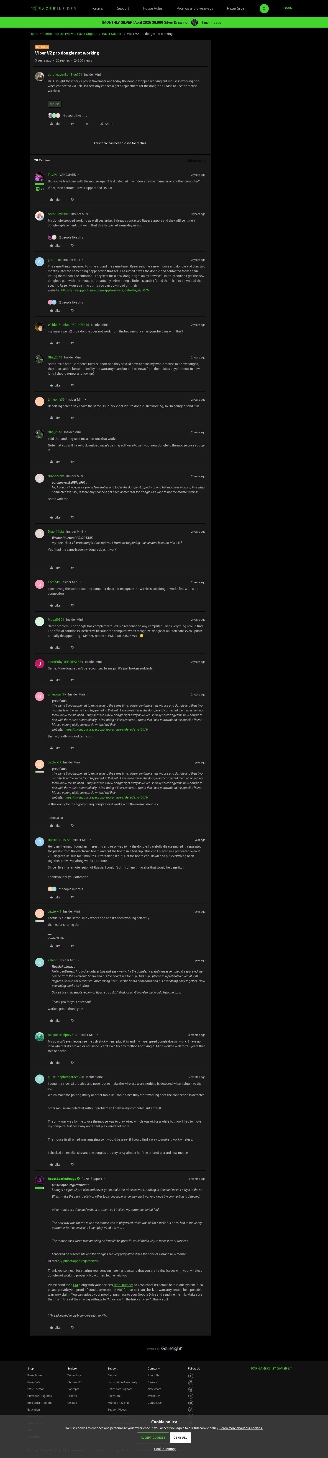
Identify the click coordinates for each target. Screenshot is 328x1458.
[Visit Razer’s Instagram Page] (191, 1382)
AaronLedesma (58, 214)
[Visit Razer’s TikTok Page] (191, 1409)
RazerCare (114, 1396)
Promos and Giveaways (195, 8)
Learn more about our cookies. (241, 1428)
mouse (54, 104)
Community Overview (57, 33)
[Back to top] (318, 1344)
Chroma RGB (75, 1382)
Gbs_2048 (55, 357)
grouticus (55, 259)
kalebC (53, 960)
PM (75, 1285)
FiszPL (53, 174)
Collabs (72, 1402)
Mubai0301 (56, 619)
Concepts (73, 1389)
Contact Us (154, 1402)
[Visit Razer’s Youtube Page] (191, 1403)
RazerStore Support (120, 1389)
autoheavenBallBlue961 (65, 74)
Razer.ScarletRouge (62, 1178)
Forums (97, 8)
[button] (288, 8)
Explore (72, 1368)
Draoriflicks (56, 476)
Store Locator (35, 1389)
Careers (152, 1382)
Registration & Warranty (122, 1382)
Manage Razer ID (118, 1402)
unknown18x (57, 694)
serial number (123, 1285)
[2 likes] (65, 237)
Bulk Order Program (39, 1402)
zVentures (154, 1396)
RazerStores (34, 1375)
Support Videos (117, 1409)
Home (34, 33)
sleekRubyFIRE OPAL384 (65, 661)
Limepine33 (56, 399)
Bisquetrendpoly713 (62, 1035)
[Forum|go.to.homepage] (53, 8)
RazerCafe (33, 1382)
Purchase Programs (39, 1396)
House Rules (153, 8)
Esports (72, 1396)
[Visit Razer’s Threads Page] (191, 1389)
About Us (153, 1375)
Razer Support (87, 33)
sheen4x (54, 582)
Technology (74, 1375)
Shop (30, 1368)
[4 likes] (67, 115)
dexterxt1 (54, 762)
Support (123, 8)
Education (33, 1409)
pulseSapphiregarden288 (66, 1077)
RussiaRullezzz (59, 840)
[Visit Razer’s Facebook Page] (191, 1376)
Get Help (113, 1375)
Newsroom (154, 1389)
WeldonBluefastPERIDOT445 (68, 324)
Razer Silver (236, 8)
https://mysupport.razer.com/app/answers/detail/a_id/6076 (105, 290)
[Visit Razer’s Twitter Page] (191, 1396)
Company (154, 1368)
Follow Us (194, 1368)
